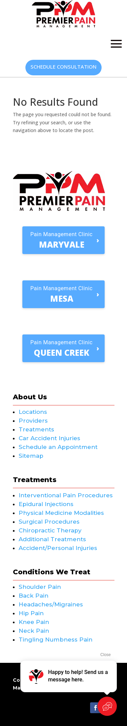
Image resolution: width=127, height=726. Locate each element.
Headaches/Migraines (51, 604)
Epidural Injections (46, 504)
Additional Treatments (52, 539)
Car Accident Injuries (49, 438)
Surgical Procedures (49, 521)
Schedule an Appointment (58, 447)
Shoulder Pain (40, 586)
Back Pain (33, 595)
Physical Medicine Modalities (61, 512)
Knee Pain (34, 622)
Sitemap (31, 455)
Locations (33, 411)
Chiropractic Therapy (50, 530)
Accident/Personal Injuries (58, 548)
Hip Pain (31, 613)
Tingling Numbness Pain (55, 639)
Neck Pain (34, 630)
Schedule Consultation (63, 66)
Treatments (36, 429)
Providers (33, 420)
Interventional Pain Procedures (66, 495)
